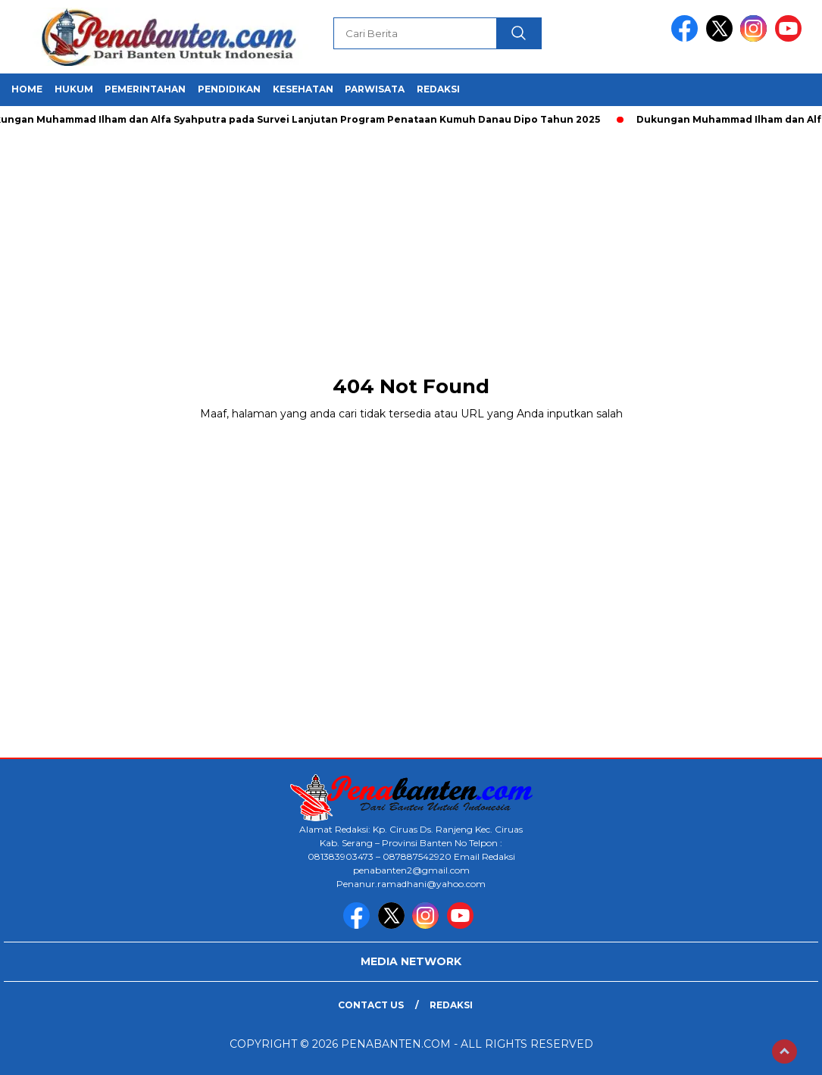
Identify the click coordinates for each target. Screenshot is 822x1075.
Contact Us (371, 1005)
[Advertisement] (411, 242)
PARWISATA (375, 89)
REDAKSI (438, 89)
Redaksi (451, 1005)
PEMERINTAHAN (145, 89)
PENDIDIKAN (229, 89)
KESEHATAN (303, 89)
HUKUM (74, 89)
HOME (26, 89)
